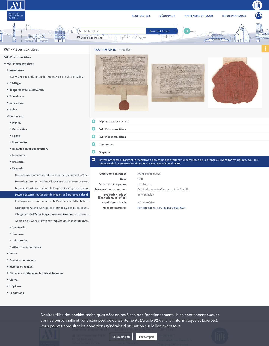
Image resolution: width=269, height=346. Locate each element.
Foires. (16, 135)
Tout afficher (105, 49)
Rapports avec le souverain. (26, 90)
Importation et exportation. (30, 148)
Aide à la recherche (91, 37)
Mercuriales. (20, 142)
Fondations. (16, 293)
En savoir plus (121, 337)
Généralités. (19, 129)
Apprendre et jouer (199, 16)
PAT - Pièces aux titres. (20, 63)
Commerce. (16, 116)
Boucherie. (19, 155)
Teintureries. (20, 240)
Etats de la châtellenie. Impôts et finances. (36, 273)
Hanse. (16, 122)
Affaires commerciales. (26, 247)
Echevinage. (17, 96)
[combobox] (162, 31)
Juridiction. (16, 103)
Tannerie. (18, 234)
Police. (13, 109)
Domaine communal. (22, 260)
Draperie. (18, 168)
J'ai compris (146, 337)
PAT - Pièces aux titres (17, 57)
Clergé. (13, 279)
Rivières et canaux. (21, 266)
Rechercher (141, 16)
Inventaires (16, 70)
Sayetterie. (19, 227)
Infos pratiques (234, 16)
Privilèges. (15, 83)
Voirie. (13, 253)
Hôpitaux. (15, 286)
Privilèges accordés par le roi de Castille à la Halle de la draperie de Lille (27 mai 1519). (52, 201)
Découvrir (167, 16)
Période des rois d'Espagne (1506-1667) (161, 207)
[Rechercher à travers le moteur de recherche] (114, 31)
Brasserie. (18, 162)
